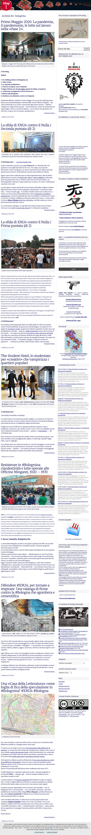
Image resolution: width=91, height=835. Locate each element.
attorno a (20, 208)
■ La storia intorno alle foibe (66, 621)
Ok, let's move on (39, 832)
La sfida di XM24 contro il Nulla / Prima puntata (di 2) (26, 224)
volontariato (42, 431)
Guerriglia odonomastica (69, 337)
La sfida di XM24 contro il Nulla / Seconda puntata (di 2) (26, 127)
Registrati (62, 659)
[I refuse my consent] (89, 828)
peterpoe (60, 376)
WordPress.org (63, 669)
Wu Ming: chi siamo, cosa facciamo (71, 190)
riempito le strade (14, 329)
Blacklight (49, 827)
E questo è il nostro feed (73, 290)
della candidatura (39, 177)
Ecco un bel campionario (67, 576)
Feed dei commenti (64, 666)
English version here (65, 192)
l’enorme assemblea (22, 780)
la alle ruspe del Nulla (39, 333)
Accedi (61, 662)
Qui (60, 107)
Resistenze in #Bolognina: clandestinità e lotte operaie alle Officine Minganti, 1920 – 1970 (25, 468)
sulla (20, 200)
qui (19, 774)
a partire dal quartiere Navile (19, 752)
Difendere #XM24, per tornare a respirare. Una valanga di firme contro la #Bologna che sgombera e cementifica (28, 590)
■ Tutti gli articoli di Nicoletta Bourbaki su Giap (72, 631)
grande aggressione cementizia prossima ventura (28, 756)
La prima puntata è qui (23, 162)
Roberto (60, 406)
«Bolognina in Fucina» (46, 514)
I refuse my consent (52, 832)
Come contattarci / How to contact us (71, 195)
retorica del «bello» (25, 177)
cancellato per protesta (47, 633)
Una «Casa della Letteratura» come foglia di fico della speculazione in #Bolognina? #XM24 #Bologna (28, 687)
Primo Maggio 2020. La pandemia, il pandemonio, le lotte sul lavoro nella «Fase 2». (27, 25)
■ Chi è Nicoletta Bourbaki (66, 607)
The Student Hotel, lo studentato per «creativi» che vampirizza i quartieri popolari (26, 359)
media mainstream (32, 331)
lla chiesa (26, 208)
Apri (60, 104)
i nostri (76, 204)
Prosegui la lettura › (49, 113)
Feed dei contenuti (64, 664)
